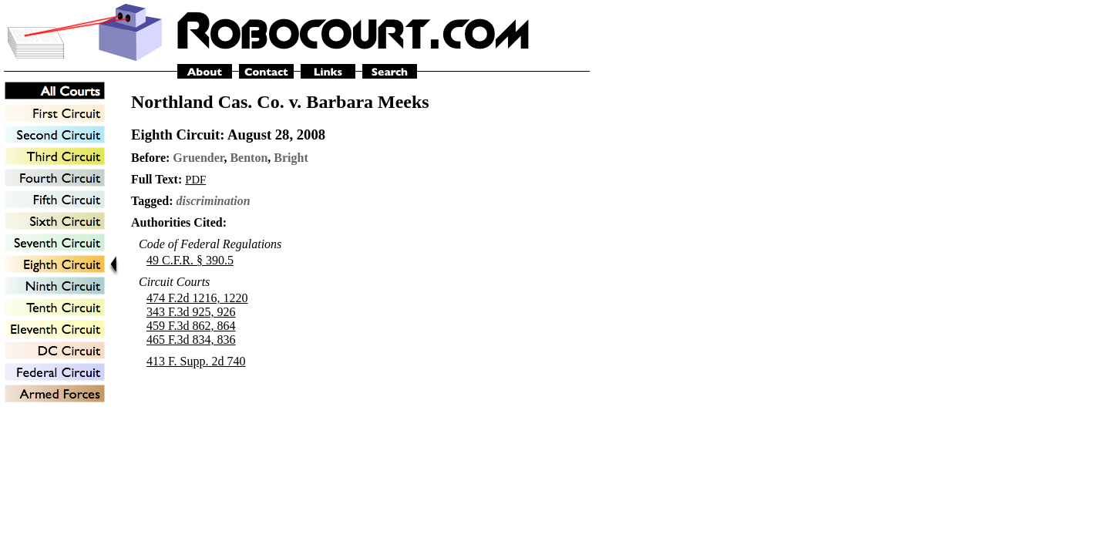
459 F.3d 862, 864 (191, 325)
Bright (291, 157)
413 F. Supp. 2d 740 (196, 361)
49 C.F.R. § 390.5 (190, 260)
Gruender (198, 157)
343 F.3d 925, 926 (191, 311)
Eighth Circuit (175, 134)
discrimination (214, 200)
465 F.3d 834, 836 (191, 339)
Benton (248, 157)
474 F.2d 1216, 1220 (197, 297)
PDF (195, 179)
